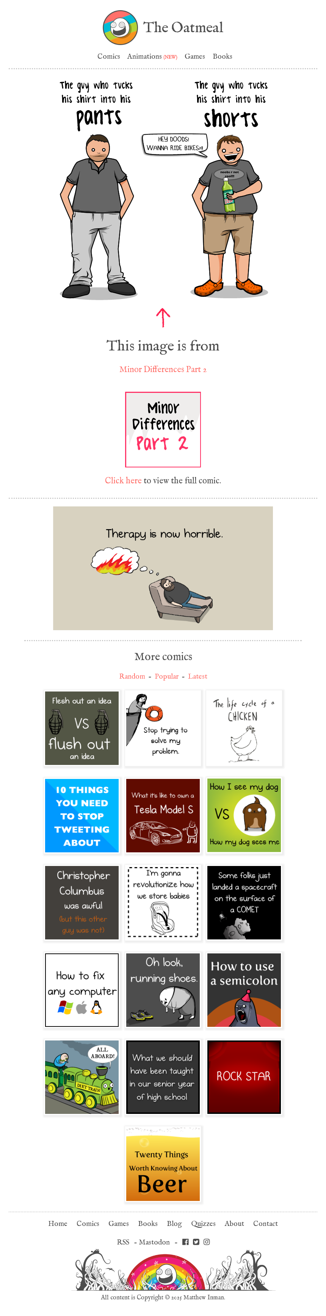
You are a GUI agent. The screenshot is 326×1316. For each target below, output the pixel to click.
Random (132, 676)
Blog (174, 1223)
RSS (123, 1242)
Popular (167, 676)
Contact (265, 1223)
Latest (197, 676)
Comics (108, 56)
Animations (152, 56)
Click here (123, 481)
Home (57, 1223)
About (234, 1223)
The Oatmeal (183, 27)
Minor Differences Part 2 (163, 369)
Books (222, 56)
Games (195, 56)
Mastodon (154, 1242)
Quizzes (203, 1223)
